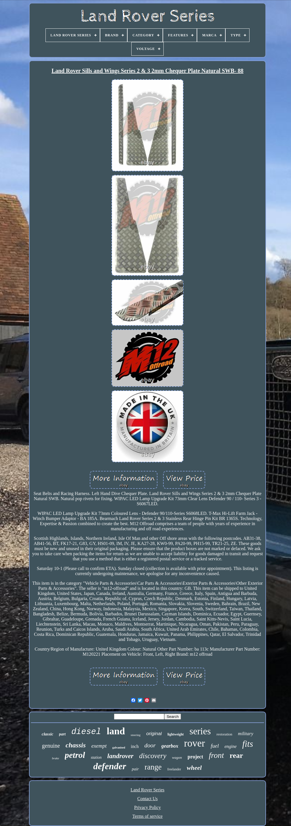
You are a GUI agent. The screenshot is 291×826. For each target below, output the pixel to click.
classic (47, 734)
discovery (153, 756)
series (200, 731)
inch (135, 746)
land (116, 731)
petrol (75, 755)
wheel (194, 767)
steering (136, 735)
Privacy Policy (147, 807)
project (195, 757)
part (62, 734)
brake (55, 758)
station (96, 757)
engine (231, 746)
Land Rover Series (147, 789)
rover (194, 743)
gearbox (169, 746)
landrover (120, 756)
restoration (224, 734)
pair (135, 769)
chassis (76, 745)
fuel (215, 746)
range (153, 767)
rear (236, 755)
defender (109, 766)
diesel (86, 732)
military (245, 733)
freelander (174, 769)
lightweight (175, 734)
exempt (99, 746)
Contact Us (147, 798)
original (154, 733)
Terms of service (147, 816)
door (150, 745)
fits (247, 744)
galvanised (118, 747)
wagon (177, 757)
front (216, 755)
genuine (51, 746)
